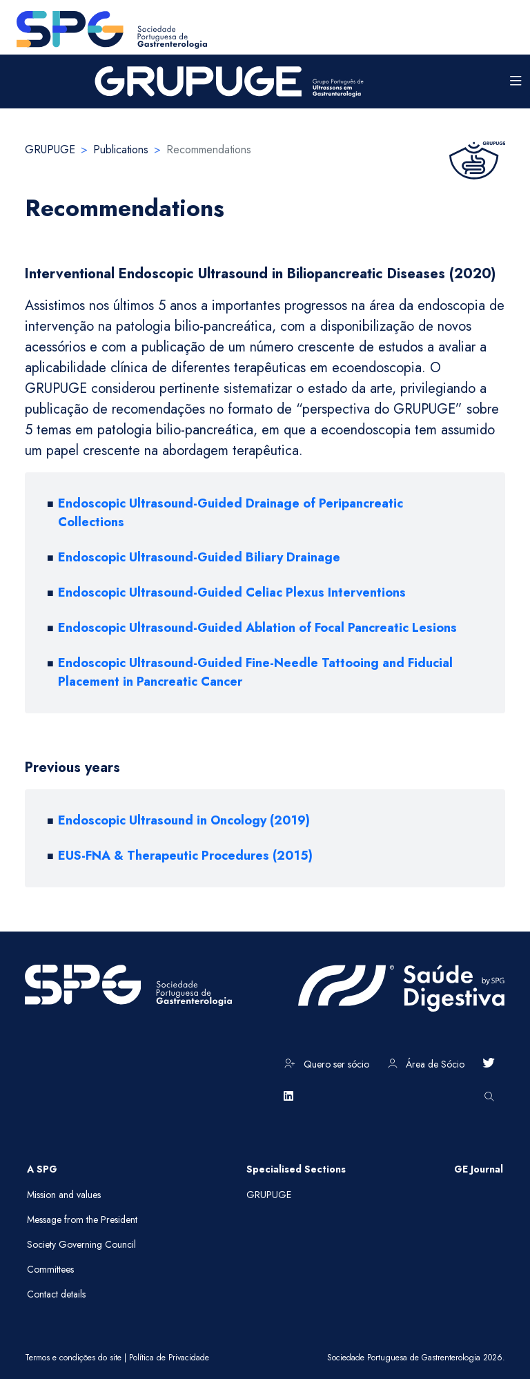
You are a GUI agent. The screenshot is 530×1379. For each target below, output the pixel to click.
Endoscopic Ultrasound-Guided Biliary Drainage (199, 557)
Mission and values (64, 1195)
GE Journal (478, 1169)
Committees (50, 1269)
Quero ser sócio (326, 1064)
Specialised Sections (296, 1169)
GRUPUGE (50, 149)
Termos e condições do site (73, 1357)
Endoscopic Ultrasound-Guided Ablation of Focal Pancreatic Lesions (257, 628)
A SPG (42, 1169)
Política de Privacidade (169, 1357)
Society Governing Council (81, 1244)
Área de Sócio (426, 1064)
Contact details (56, 1294)
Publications (120, 149)
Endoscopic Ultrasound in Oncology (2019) (184, 820)
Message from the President (82, 1219)
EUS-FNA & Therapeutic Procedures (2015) (185, 856)
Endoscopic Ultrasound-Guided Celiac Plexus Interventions (232, 592)
